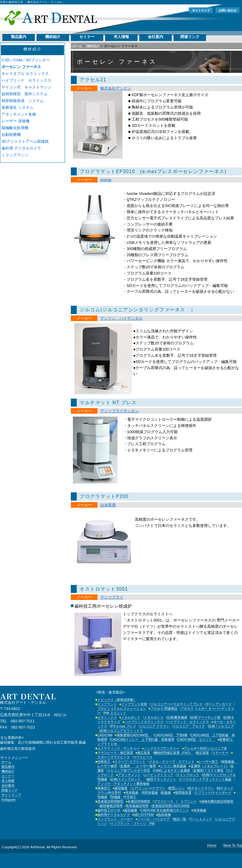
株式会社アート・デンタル (50, 17)
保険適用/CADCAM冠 (134, 735)
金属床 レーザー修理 (138, 766)
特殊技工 (103, 761)
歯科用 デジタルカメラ (21, 148)
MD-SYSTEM (143, 814)
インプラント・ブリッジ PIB (132, 823)
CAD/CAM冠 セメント (196, 739)
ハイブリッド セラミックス (26, 80)
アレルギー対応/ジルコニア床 (205, 748)
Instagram (8, 799)
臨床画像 (164, 814)
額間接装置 (183, 792)
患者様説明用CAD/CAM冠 (170, 806)
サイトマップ (201, 10)
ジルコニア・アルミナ (189, 726)
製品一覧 (179, 819)
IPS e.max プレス (123, 726)
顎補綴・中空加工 (123, 797)
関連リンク (190, 36)
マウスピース (143, 757)
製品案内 (18, 36)
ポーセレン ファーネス (21, 67)
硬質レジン (177, 788)
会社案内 (155, 36)
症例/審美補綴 (177, 717)
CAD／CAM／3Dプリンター (25, 60)
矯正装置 (143, 752)
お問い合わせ (227, 10)
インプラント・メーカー (115, 819)
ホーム (77, 46)
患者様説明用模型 (110, 801)
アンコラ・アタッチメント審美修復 (123, 783)
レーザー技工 (208, 761)
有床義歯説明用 (137, 806)
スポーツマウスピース (113, 757)
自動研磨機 (11, 134)
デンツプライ (111, 597)
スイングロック (187, 775)
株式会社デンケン (115, 88)
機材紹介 (52, 36)
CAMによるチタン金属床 (171, 770)
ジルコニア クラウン (154, 726)
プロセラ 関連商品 (164, 708)
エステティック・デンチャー (118, 748)
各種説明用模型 (138, 801)
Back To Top (232, 845)
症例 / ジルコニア (221, 726)
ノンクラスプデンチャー (161, 748)
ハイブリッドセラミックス (144, 722)
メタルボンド (130, 717)
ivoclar (106, 179)
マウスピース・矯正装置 (115, 752)
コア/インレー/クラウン (148, 788)
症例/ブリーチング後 (205, 717)
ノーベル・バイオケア (153, 819)
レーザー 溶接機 (15, 121)
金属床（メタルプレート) (209, 766)
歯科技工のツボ (108, 810)
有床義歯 (131, 792)
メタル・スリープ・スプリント (171, 761)
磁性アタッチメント (161, 779)
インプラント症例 (134, 704)
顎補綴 (102, 797)
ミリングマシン (14, 155)
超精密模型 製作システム (24, 94)
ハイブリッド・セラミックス (188, 722)
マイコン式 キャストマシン (26, 87)
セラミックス (107, 717)
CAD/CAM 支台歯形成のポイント (165, 810)
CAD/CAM (104, 735)
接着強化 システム (17, 107)
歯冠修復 (121, 788)
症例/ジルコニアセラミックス (121, 730)
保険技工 (103, 788)
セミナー (87, 36)
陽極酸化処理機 (14, 128)
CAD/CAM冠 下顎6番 (170, 735)
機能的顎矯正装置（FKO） (173, 752)
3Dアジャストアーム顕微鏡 (25, 141)
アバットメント (200, 819)
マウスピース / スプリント (175, 801)
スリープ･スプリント (130, 761)
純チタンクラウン (201, 788)
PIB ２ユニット (115, 713)
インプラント (107, 704)
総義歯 (166, 792)
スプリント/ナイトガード (213, 792)
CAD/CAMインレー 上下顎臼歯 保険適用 (142, 739)
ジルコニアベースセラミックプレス (176, 704)
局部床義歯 (150, 792)
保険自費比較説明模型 (217, 801)
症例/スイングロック (127, 779)
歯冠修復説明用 (111, 806)
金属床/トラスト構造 (208, 770)
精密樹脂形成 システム (22, 100)
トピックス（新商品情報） (116, 699)
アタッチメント (129, 775)
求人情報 (121, 36)
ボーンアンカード (219, 704)
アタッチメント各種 (18, 114)
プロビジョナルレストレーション (121, 708)
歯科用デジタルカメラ (113, 814)
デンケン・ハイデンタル (121, 318)
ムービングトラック (158, 775)
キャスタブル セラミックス (25, 73)
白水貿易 (108, 505)
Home (211, 845)
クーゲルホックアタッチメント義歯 (205, 779)
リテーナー (220, 752)
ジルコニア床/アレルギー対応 (128, 770)
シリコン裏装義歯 (173, 766)
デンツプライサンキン (119, 411)
